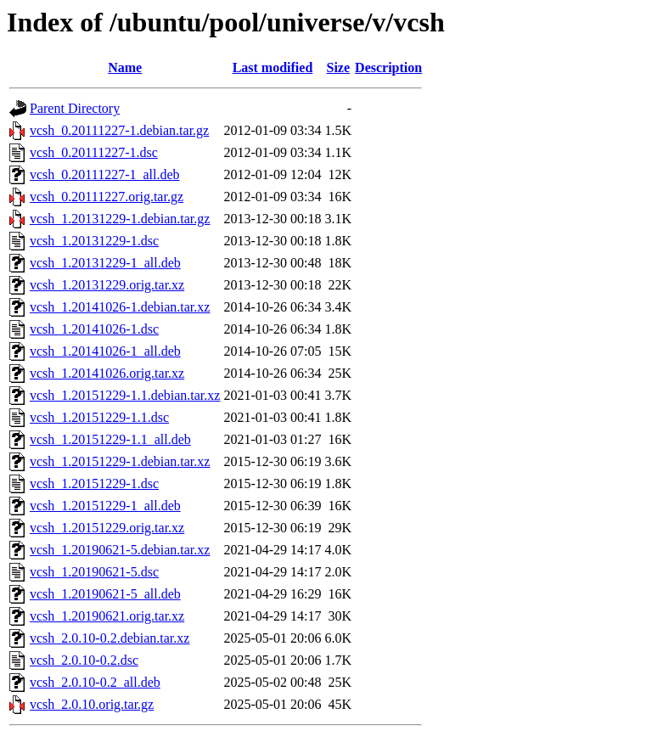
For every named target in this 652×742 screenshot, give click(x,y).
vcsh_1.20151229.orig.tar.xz (107, 527)
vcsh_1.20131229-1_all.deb (105, 263)
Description (388, 67)
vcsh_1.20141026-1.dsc (94, 329)
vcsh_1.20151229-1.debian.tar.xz (120, 461)
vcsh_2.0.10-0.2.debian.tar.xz (109, 638)
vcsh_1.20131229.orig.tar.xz (107, 285)
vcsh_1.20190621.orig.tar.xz (107, 616)
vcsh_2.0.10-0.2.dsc (84, 660)
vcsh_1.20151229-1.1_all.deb (110, 439)
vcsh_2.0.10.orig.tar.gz (92, 704)
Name (125, 67)
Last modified (273, 67)
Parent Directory (75, 108)
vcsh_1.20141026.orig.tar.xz (107, 373)
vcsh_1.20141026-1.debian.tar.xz (120, 307)
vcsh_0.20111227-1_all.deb (105, 174)
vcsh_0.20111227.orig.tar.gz (106, 196)
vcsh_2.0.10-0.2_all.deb (95, 682)
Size (339, 67)
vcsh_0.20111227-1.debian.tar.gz (119, 130)
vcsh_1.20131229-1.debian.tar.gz (120, 218)
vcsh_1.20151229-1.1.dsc (99, 417)
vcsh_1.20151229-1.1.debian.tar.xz (125, 395)
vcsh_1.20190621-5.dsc (94, 572)
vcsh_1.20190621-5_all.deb (105, 594)
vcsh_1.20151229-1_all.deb (105, 505)
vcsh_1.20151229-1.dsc (94, 483)
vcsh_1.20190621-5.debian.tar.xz (120, 549)
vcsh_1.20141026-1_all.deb (105, 351)
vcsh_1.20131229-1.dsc (94, 240)
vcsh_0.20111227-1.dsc (94, 152)
